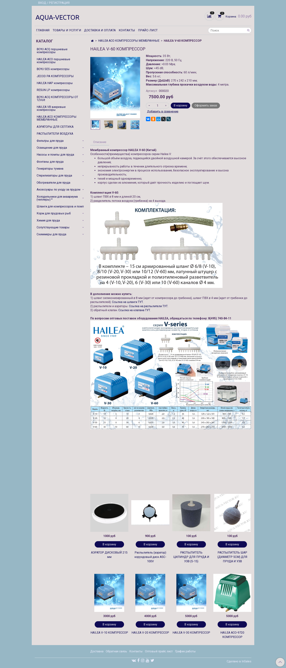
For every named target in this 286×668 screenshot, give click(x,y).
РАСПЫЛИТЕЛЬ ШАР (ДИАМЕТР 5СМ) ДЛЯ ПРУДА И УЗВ (232, 557)
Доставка (96, 651)
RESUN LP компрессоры (53, 90)
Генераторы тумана (50, 168)
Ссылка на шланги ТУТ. (128, 302)
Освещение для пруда (52, 147)
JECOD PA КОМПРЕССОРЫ (55, 76)
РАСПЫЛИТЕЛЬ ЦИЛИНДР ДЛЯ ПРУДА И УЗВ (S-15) (191, 557)
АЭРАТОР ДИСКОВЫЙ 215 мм (109, 555)
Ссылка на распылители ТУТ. (148, 306)
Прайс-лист (148, 30)
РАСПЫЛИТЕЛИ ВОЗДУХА (55, 133)
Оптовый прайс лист (159, 651)
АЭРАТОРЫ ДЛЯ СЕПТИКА (55, 126)
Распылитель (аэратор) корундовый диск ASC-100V (150, 557)
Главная (43, 30)
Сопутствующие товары (53, 227)
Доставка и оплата (100, 30)
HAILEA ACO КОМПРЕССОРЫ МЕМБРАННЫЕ (128, 40)
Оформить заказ (206, 105)
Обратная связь (116, 651)
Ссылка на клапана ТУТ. (134, 310)
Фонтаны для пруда (50, 161)
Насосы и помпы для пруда (55, 154)
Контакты (127, 30)
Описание (99, 142)
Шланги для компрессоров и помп (60, 206)
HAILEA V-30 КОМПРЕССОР (191, 632)
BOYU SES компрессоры (53, 69)
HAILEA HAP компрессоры (55, 83)
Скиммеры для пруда (51, 234)
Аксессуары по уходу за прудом (58, 189)
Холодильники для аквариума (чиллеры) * (57, 198)
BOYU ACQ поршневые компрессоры (52, 50)
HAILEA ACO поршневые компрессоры (53, 61)
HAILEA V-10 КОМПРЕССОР (109, 632)
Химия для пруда (48, 220)
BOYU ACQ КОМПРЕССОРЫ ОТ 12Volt (57, 98)
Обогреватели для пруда (53, 182)
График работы (185, 651)
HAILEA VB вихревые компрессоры (51, 108)
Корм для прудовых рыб (54, 213)
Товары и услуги (67, 30)
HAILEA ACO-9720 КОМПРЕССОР (232, 635)
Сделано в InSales (239, 661)
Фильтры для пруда (50, 140)
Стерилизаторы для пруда (54, 175)
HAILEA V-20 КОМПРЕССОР (150, 632)
